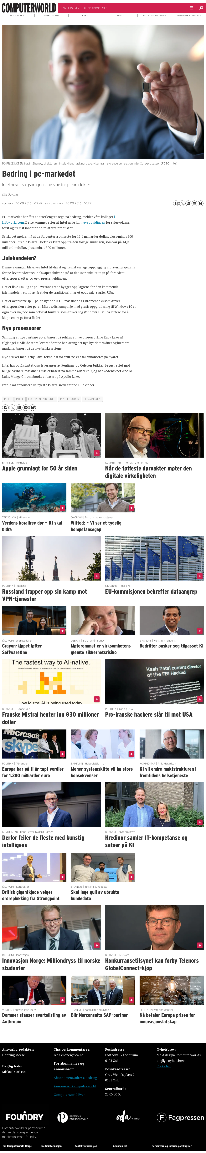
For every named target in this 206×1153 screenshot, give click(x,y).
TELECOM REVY (17, 15)
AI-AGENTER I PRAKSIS (189, 15)
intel (19, 399)
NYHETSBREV (71, 8)
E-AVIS (120, 15)
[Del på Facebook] (176, 203)
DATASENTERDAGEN (154, 15)
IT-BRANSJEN (51, 15)
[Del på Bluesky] (200, 203)
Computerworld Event (70, 1094)
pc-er (8, 399)
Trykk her (164, 1066)
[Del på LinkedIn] (188, 203)
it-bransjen (92, 399)
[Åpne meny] (191, 8)
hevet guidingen (93, 222)
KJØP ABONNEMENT (96, 8)
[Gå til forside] (29, 8)
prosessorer (69, 399)
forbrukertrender (41, 399)
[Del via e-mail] (194, 203)
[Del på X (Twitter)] (182, 203)
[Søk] (201, 8)
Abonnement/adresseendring (75, 1077)
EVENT (86, 15)
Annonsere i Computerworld (75, 1086)
